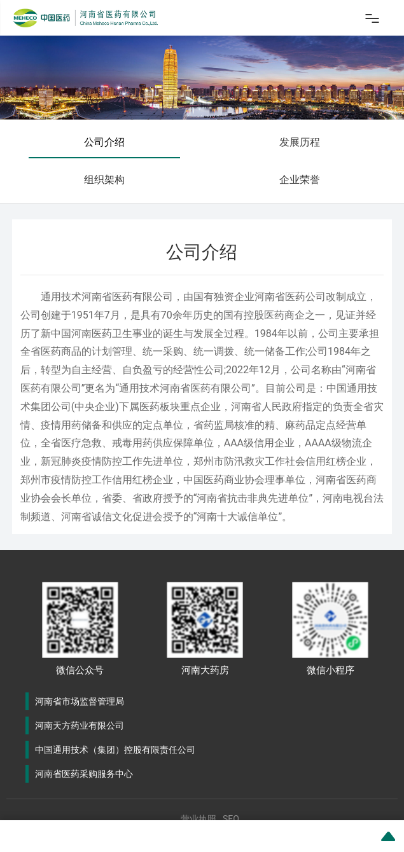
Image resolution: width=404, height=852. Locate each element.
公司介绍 (104, 142)
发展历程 (299, 142)
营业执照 (198, 819)
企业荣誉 (299, 179)
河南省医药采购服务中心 (84, 774)
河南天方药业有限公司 (79, 725)
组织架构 (104, 179)
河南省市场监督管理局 (79, 701)
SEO (231, 819)
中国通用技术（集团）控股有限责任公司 (115, 750)
